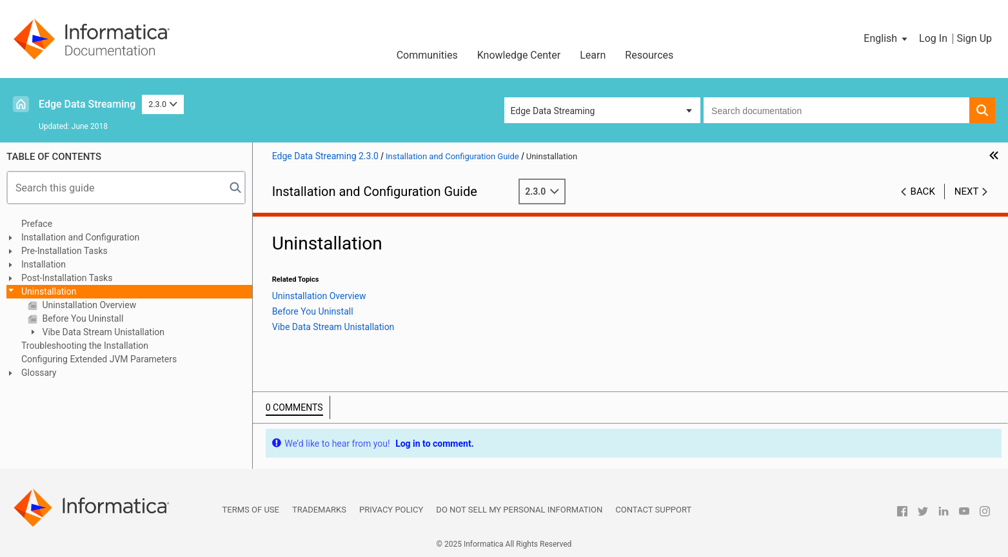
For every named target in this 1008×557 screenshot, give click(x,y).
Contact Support (653, 509)
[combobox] (836, 110)
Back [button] (923, 191)
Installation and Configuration (80, 237)
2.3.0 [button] (162, 104)
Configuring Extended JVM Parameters (99, 359)
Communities (427, 55)
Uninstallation (49, 291)
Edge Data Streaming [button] (553, 111)
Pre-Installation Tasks (64, 251)
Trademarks (319, 509)
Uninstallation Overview (88, 305)
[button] (886, 39)
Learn (593, 55)
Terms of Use (250, 509)
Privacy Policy (391, 509)
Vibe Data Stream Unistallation (102, 332)
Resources (649, 55)
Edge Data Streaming (87, 104)
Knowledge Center (519, 55)
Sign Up (974, 38)
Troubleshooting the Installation (84, 345)
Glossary (38, 372)
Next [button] (966, 191)
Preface (36, 224)
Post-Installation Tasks (66, 278)
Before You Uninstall (81, 318)
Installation (43, 264)
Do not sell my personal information (519, 509)
